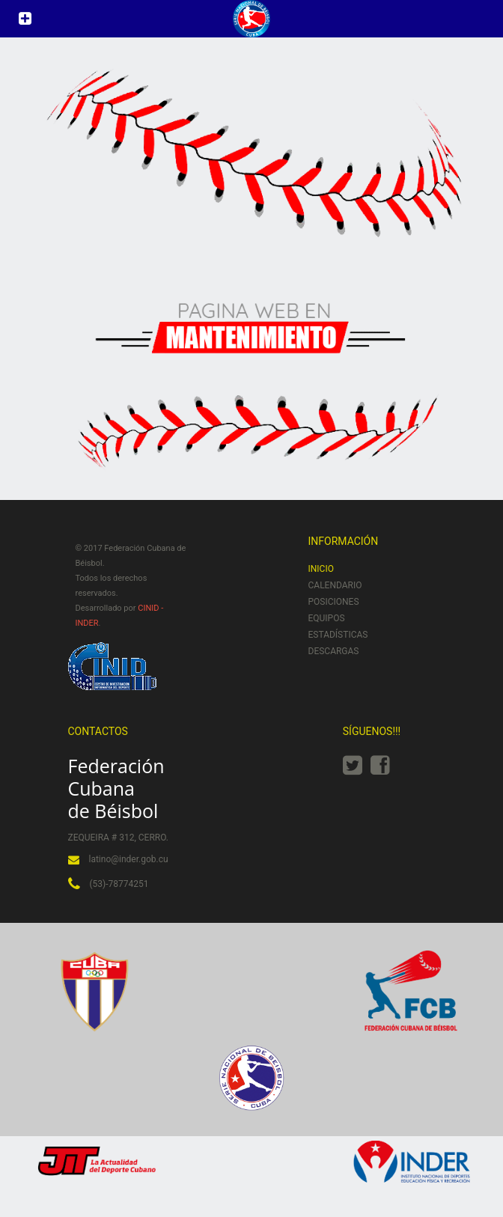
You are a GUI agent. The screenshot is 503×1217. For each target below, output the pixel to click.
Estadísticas (338, 634)
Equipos (326, 618)
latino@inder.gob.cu (128, 859)
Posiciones (333, 602)
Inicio (321, 569)
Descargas (333, 651)
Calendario (335, 585)
